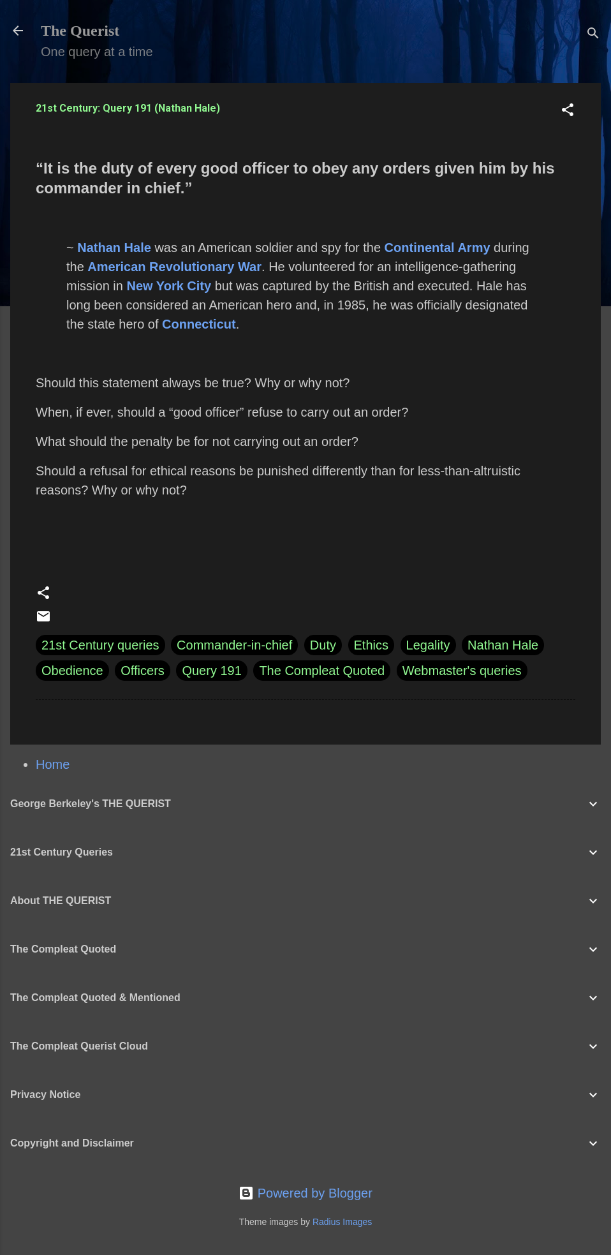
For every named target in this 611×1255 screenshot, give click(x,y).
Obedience (72, 671)
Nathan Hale (114, 248)
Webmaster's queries (462, 671)
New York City (168, 286)
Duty (323, 645)
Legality (428, 645)
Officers (143, 671)
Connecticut (199, 324)
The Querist (80, 30)
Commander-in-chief (234, 645)
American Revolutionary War (174, 267)
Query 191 (211, 671)
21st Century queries (100, 645)
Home (53, 764)
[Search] (593, 34)
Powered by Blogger (305, 1193)
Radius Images (342, 1222)
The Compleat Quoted (322, 671)
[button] (567, 111)
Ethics (371, 645)
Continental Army (437, 248)
